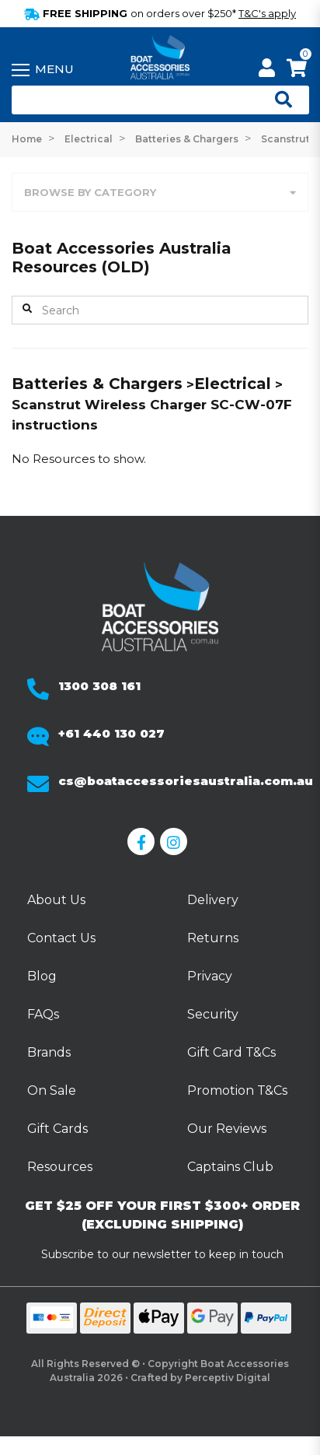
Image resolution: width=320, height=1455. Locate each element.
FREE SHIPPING (160, 13)
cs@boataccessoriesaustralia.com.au (185, 780)
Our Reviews (226, 1128)
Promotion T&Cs (237, 1090)
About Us (56, 899)
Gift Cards (57, 1128)
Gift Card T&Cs (231, 1052)
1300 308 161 (99, 685)
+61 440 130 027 (111, 733)
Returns (212, 938)
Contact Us (61, 938)
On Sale (51, 1090)
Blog (42, 976)
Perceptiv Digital (227, 1377)
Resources (59, 1166)
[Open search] (277, 100)
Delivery (212, 899)
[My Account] (267, 70)
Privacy (209, 976)
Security (212, 1014)
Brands (49, 1052)
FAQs (43, 1014)
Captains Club (230, 1166)
